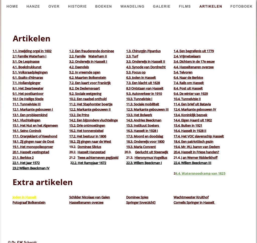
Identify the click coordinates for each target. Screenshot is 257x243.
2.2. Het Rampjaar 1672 (89, 162)
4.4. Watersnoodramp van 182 (199, 173)
